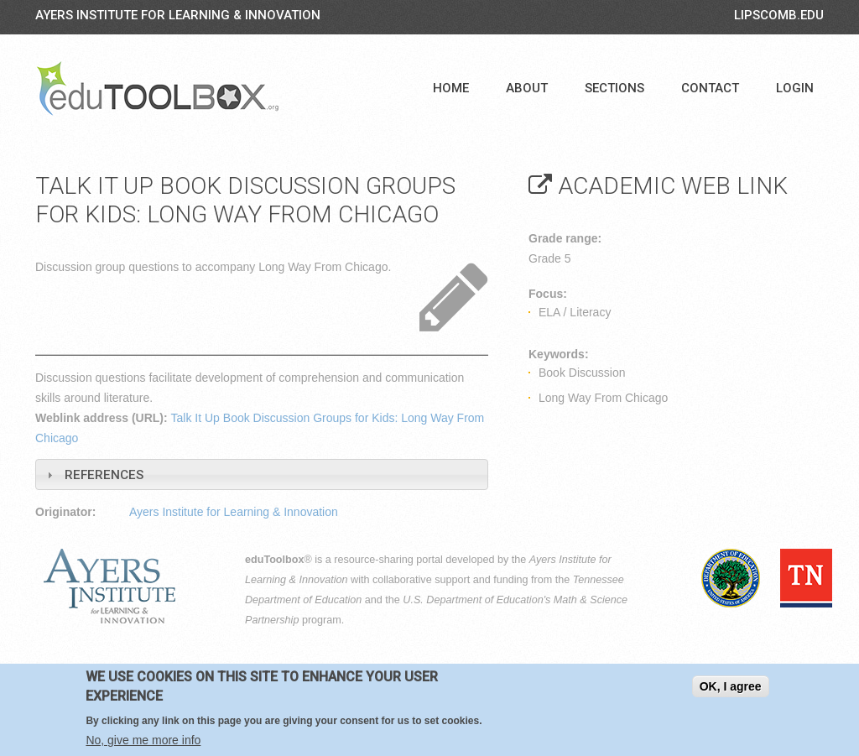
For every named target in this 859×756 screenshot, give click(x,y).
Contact (710, 88)
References (104, 474)
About (527, 88)
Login (795, 88)
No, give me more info (143, 740)
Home (451, 88)
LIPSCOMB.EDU (779, 15)
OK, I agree (731, 686)
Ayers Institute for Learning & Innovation (177, 15)
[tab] (261, 474)
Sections (614, 88)
